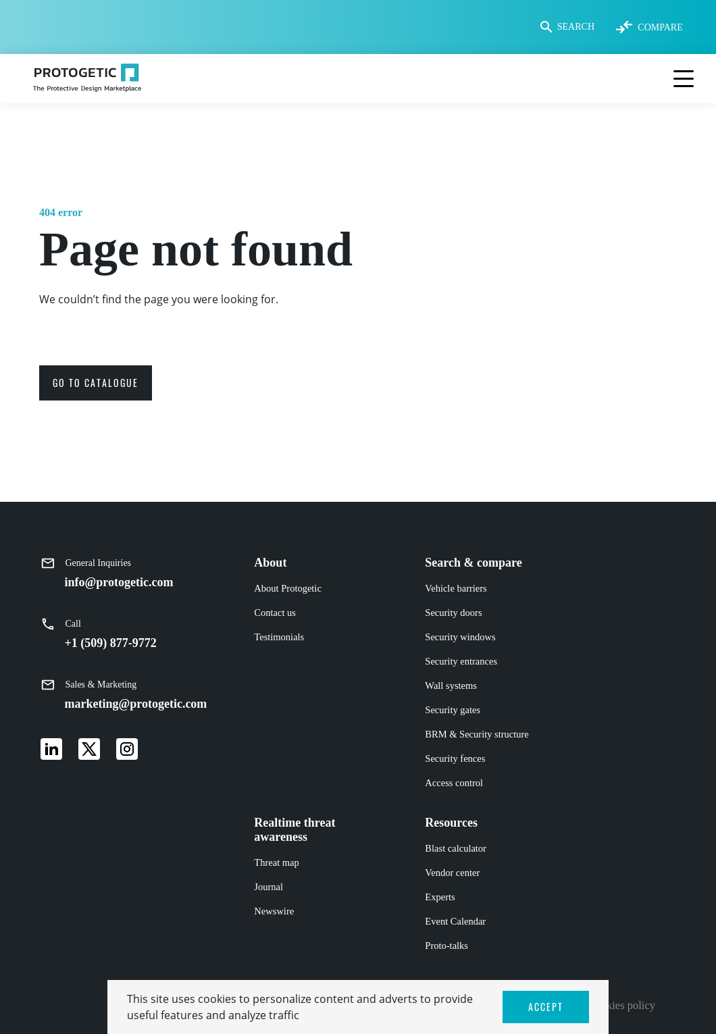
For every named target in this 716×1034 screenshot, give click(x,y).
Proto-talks (446, 945)
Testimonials (279, 636)
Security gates (452, 709)
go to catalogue (95, 383)
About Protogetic (287, 588)
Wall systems (451, 685)
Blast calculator (455, 848)
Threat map (276, 862)
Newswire (274, 911)
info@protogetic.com (119, 582)
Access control (454, 782)
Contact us (275, 612)
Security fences (455, 758)
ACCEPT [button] (545, 1007)
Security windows (460, 636)
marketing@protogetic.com (136, 703)
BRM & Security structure (476, 734)
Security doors (453, 612)
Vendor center (452, 872)
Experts (440, 896)
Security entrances (461, 661)
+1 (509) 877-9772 (111, 643)
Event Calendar (455, 921)
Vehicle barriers (455, 588)
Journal (268, 886)
